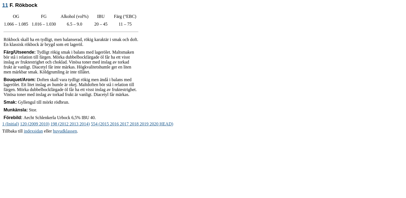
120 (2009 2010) (35, 124)
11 (5, 5)
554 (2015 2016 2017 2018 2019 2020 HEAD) (132, 124)
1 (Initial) (10, 124)
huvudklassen (65, 131)
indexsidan (33, 131)
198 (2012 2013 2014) (70, 124)
